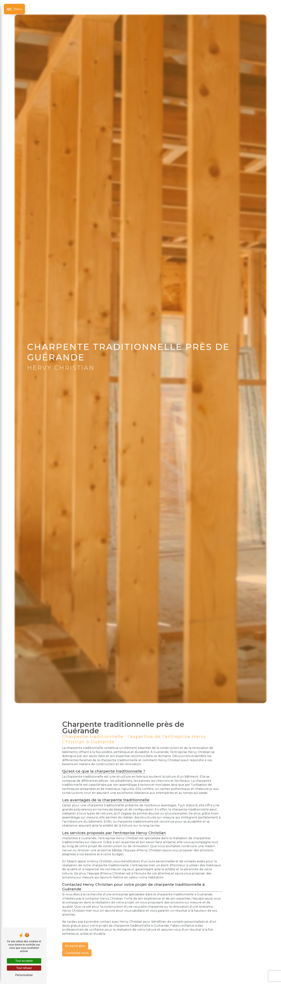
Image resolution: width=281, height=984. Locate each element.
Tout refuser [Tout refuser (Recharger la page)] (24, 968)
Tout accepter (24, 961)
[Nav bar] (14, 9)
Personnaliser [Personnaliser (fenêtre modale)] (24, 975)
